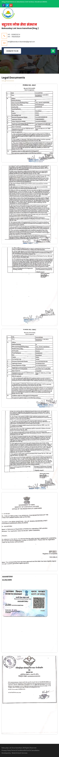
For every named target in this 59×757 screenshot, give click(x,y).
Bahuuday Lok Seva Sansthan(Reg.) (20, 28)
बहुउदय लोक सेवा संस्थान (19, 24)
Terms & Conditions (17, 750)
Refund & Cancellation (31, 750)
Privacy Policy (6, 750)
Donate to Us (12, 51)
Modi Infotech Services (19, 753)
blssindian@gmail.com (27, 42)
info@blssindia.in (13, 42)
